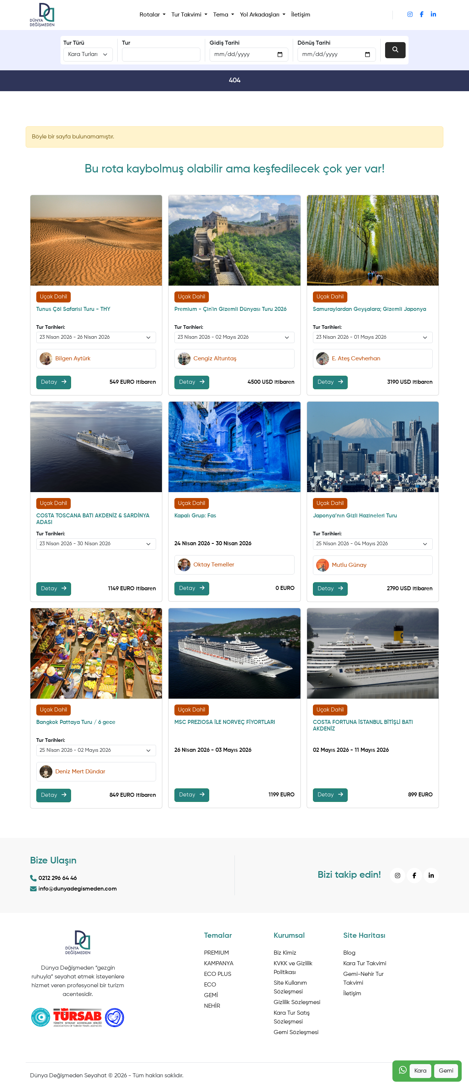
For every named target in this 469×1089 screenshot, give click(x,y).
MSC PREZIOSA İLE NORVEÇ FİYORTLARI (224, 722)
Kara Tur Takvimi (364, 964)
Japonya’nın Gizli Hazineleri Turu (355, 516)
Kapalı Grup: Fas (195, 516)
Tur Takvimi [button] (187, 15)
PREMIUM (216, 953)
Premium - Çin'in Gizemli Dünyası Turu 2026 (230, 309)
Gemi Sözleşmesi (296, 1033)
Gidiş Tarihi (225, 43)
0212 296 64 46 (53, 878)
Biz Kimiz (285, 953)
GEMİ (211, 996)
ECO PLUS (217, 974)
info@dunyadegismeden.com (73, 889)
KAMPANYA (218, 964)
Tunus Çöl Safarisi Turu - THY (73, 309)
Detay (53, 382)
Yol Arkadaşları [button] (260, 15)
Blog (349, 953)
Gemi (446, 1071)
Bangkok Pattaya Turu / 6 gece (75, 722)
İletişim (300, 15)
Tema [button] (221, 15)
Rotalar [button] (150, 15)
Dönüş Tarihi (314, 43)
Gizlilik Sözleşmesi (297, 1003)
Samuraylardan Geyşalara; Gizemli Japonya (369, 309)
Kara (420, 1071)
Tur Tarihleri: (50, 327)
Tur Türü (73, 43)
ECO (210, 985)
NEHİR (212, 1006)
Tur (126, 43)
